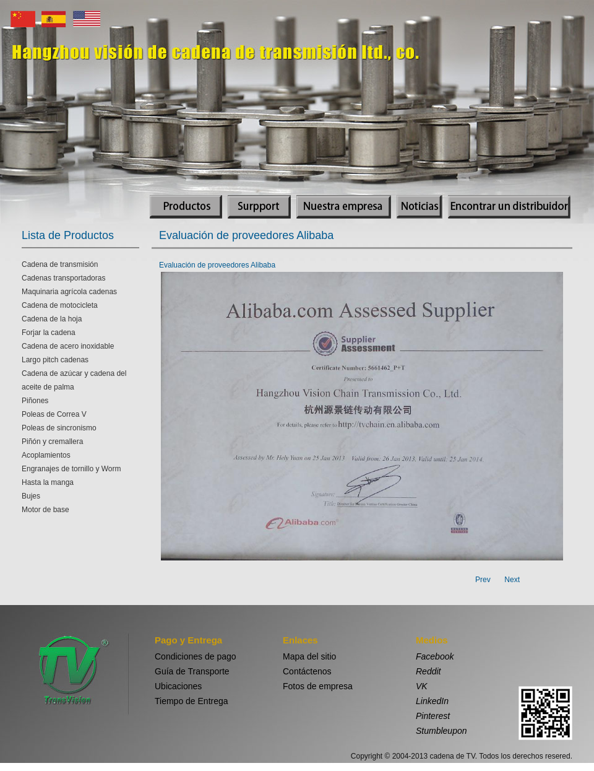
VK (422, 686)
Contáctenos (307, 671)
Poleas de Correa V (54, 414)
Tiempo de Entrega (191, 701)
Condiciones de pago (195, 656)
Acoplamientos (46, 455)
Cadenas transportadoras (63, 278)
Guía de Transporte (192, 671)
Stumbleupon (441, 731)
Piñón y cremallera (52, 441)
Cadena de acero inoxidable (68, 346)
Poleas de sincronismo (59, 428)
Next (512, 579)
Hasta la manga (48, 482)
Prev (483, 579)
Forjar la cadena (48, 332)
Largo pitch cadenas (55, 359)
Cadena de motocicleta (60, 305)
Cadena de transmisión (60, 264)
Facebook (435, 656)
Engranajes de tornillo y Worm (71, 468)
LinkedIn (432, 701)
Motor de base (45, 509)
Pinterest (433, 716)
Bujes (31, 496)
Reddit (428, 671)
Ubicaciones (178, 686)
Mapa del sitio (309, 656)
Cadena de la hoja (52, 319)
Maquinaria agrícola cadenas (69, 291)
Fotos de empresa (318, 686)
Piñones (35, 400)
